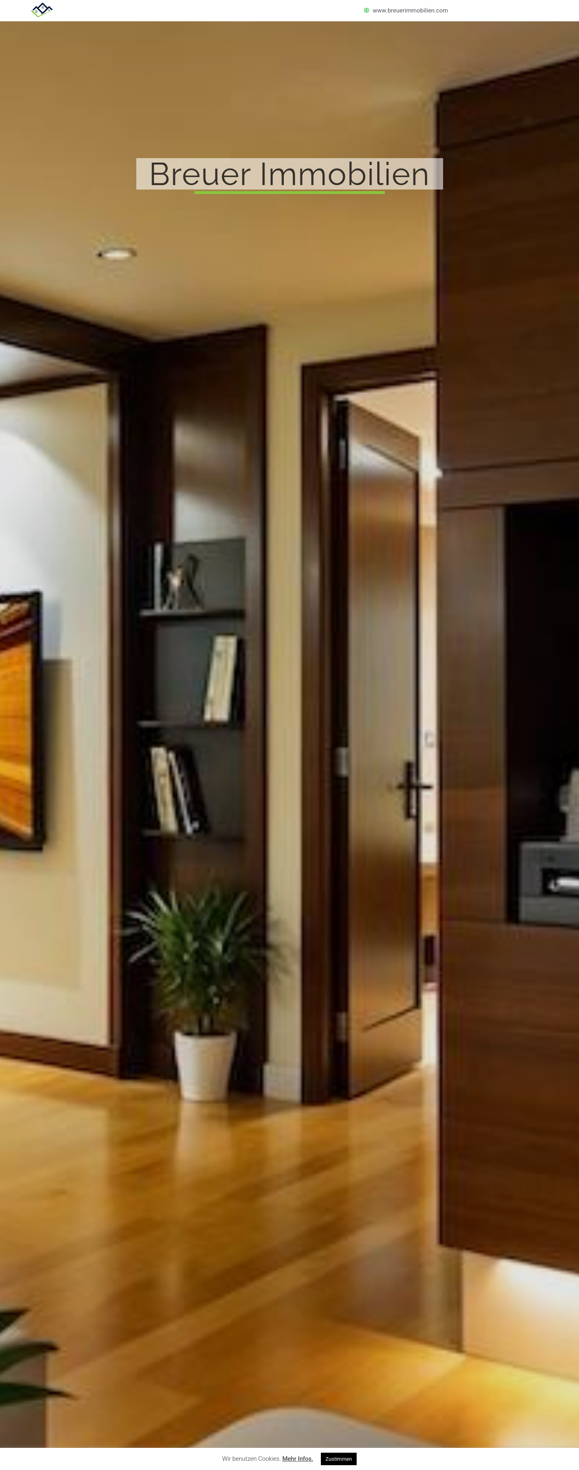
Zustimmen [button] (339, 1459)
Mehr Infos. (297, 1458)
